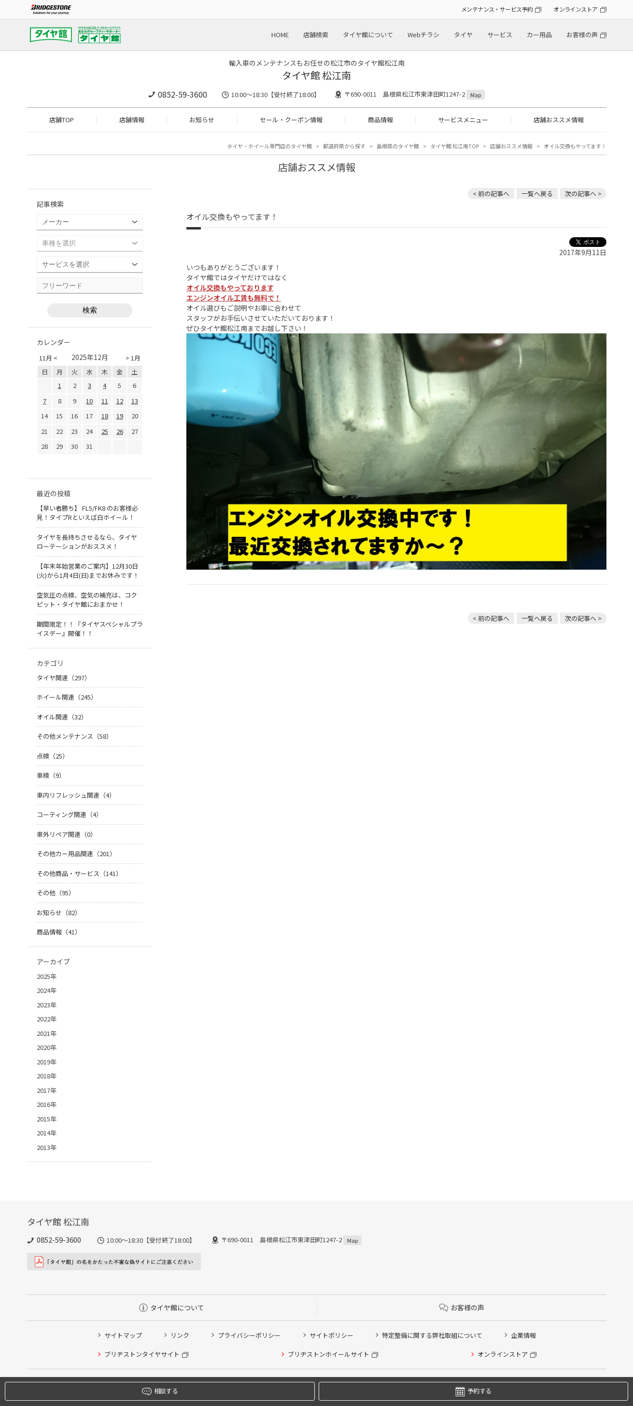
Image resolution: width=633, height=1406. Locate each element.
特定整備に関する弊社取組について (432, 1335)
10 (89, 400)
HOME (280, 34)
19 (119, 415)
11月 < (48, 357)
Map (475, 95)
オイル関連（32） (62, 716)
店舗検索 (315, 34)
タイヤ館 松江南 (316, 75)
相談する (160, 1391)
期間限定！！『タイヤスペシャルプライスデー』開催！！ (90, 628)
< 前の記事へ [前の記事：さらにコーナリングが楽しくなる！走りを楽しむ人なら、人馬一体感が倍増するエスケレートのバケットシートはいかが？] (491, 193)
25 (104, 431)
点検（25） (53, 755)
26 (119, 431)
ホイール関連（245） (67, 697)
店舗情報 (131, 119)
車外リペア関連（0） (67, 834)
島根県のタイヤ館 (398, 146)
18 (104, 415)
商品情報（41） (59, 931)
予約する (473, 1391)
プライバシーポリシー (249, 1335)
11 (104, 400)
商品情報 (380, 119)
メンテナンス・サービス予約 (497, 9)
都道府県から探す (344, 146)
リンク (179, 1335)
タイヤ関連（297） (64, 677)
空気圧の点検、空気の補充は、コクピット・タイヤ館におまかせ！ (87, 599)
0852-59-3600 (182, 94)
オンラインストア (575, 9)
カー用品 (539, 34)
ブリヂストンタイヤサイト (142, 1354)
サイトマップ (123, 1335)
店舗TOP (61, 119)
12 (119, 400)
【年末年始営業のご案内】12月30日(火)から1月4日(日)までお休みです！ (88, 570)
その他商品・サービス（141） (79, 873)
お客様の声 (582, 34)
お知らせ (201, 119)
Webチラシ (423, 34)
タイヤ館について (368, 34)
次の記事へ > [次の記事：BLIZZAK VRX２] (583, 193)
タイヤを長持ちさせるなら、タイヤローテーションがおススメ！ (87, 541)
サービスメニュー (463, 119)
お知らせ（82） (59, 912)
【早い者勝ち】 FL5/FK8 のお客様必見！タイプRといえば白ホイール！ (87, 512)
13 (134, 400)
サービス (499, 34)
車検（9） (51, 775)
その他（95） (56, 892)
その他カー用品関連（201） (76, 853)
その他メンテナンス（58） (75, 736)
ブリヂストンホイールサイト (328, 1354)
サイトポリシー (331, 1335)
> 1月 (133, 357)
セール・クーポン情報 (291, 119)
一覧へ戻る (537, 193)
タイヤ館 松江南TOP (454, 146)
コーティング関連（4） (69, 814)
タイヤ (463, 34)
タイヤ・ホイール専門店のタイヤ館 (269, 146)
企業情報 (523, 1335)
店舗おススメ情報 (559, 119)
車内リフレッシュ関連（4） (76, 795)
